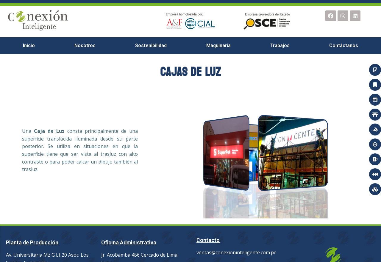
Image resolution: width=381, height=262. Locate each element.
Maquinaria (218, 45)
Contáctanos (343, 45)
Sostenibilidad (151, 45)
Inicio (29, 45)
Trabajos (280, 45)
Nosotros (85, 45)
